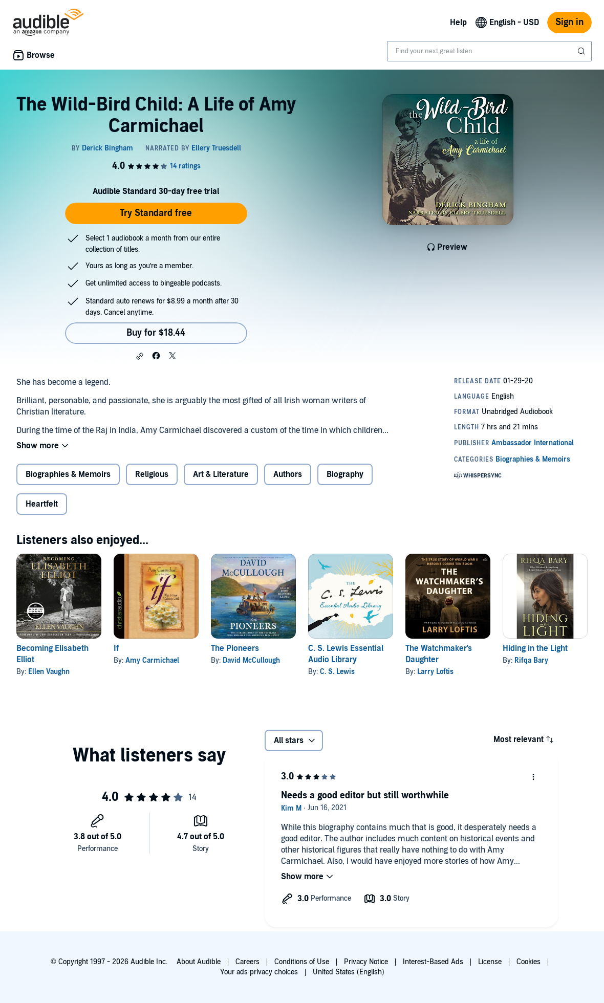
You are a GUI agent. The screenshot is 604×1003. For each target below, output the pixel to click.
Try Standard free (156, 213)
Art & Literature (221, 474)
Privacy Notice (366, 961)
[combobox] (489, 51)
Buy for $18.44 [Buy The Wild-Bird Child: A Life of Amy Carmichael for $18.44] (155, 333)
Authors (287, 474)
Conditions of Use (301, 961)
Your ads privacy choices (259, 972)
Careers (247, 961)
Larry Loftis (435, 671)
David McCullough (251, 660)
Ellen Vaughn (49, 671)
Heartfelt (42, 504)
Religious (151, 474)
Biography (345, 474)
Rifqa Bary (531, 660)
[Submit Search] (582, 51)
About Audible (199, 961)
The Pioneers (235, 648)
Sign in (569, 22)
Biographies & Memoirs (68, 474)
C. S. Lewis (337, 671)
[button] (140, 356)
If (116, 648)
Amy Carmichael (152, 660)
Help (458, 22)
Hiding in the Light (535, 648)
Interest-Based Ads (433, 961)
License (490, 961)
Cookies (528, 961)
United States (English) (348, 972)
